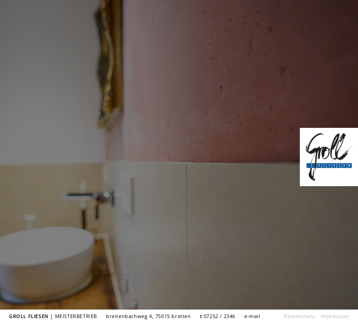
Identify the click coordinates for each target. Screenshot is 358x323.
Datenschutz (299, 316)
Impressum (335, 316)
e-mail (252, 316)
